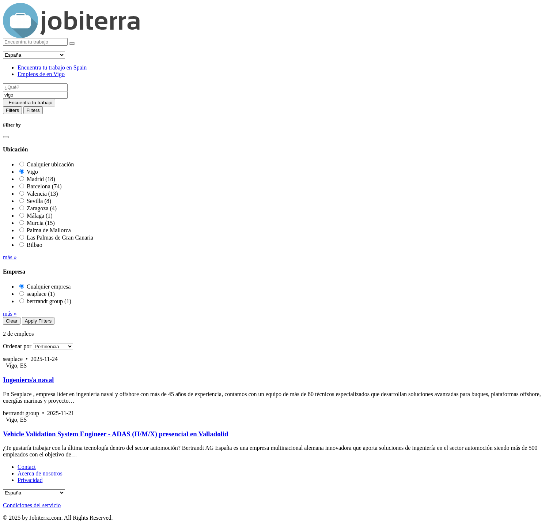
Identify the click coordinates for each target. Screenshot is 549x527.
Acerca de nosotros (40, 473)
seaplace (41, 294)
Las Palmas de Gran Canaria (60, 237)
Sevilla (39, 201)
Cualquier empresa (49, 286)
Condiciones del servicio (32, 505)
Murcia (41, 223)
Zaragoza (42, 208)
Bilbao (34, 245)
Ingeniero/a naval (28, 380)
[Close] (6, 137)
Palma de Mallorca (49, 230)
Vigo (32, 172)
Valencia (42, 194)
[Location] (35, 95)
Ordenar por (17, 346)
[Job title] (35, 87)
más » (10, 257)
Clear (12, 321)
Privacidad (30, 480)
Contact (27, 467)
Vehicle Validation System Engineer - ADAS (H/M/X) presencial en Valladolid (115, 434)
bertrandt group (49, 301)
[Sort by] (53, 346)
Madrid (41, 179)
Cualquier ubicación (50, 164)
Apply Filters (38, 321)
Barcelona (44, 186)
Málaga (40, 215)
